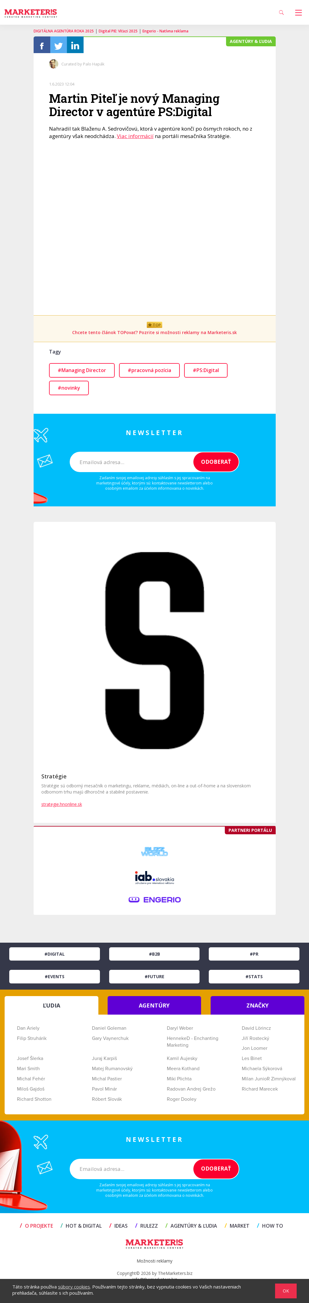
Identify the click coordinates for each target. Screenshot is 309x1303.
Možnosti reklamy (154, 1263)
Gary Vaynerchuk (110, 1040)
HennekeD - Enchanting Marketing (192, 1043)
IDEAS (118, 1227)
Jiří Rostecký (255, 1040)
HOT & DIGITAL (81, 1227)
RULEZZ (146, 1227)
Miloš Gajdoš (30, 1090)
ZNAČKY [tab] (257, 1007)
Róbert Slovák (107, 1101)
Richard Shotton (34, 1101)
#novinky (69, 389)
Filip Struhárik (32, 1040)
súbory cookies (74, 1287)
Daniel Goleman (109, 1030)
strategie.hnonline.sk (61, 806)
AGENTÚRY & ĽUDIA (191, 1227)
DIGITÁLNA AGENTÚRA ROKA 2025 (64, 31)
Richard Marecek (260, 1090)
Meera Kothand (183, 1070)
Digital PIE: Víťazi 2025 (118, 31)
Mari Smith (28, 1070)
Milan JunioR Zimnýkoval (269, 1081)
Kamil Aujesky (182, 1060)
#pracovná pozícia (149, 372)
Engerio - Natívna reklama (165, 31)
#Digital (54, 956)
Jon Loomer (254, 1050)
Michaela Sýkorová (262, 1070)
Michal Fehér (31, 1081)
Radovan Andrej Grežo (191, 1090)
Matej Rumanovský (112, 1070)
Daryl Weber (180, 1030)
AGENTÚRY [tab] (154, 1007)
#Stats (254, 978)
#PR (254, 956)
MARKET (237, 1227)
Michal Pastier (107, 1081)
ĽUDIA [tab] (51, 1007)
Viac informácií (135, 137)
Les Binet (252, 1060)
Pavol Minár (104, 1090)
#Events (54, 978)
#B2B (154, 956)
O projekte (36, 1227)
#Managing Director (82, 372)
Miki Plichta (179, 1081)
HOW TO (270, 1227)
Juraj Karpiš (104, 1060)
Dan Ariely (28, 1030)
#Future (154, 978)
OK (286, 1291)
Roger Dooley (181, 1101)
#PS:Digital (206, 372)
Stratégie (54, 778)
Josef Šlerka (30, 1060)
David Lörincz (256, 1030)
